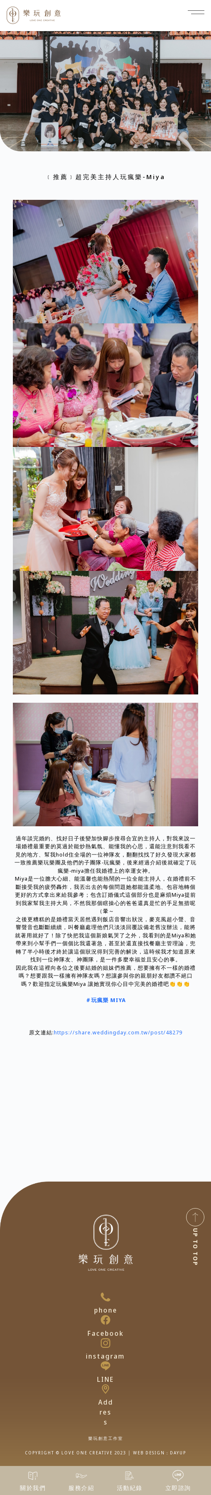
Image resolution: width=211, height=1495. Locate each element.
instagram (105, 1356)
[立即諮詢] (178, 1475)
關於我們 (33, 1488)
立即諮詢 (178, 1488)
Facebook (105, 1333)
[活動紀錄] (129, 1475)
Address (105, 1412)
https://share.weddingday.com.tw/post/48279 (118, 1032)
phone (105, 1310)
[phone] (105, 1297)
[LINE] (105, 1366)
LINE (105, 1379)
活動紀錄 (130, 1488)
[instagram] (105, 1343)
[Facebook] (105, 1320)
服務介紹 (81, 1488)
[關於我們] (33, 1475)
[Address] (105, 1389)
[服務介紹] (81, 1475)
